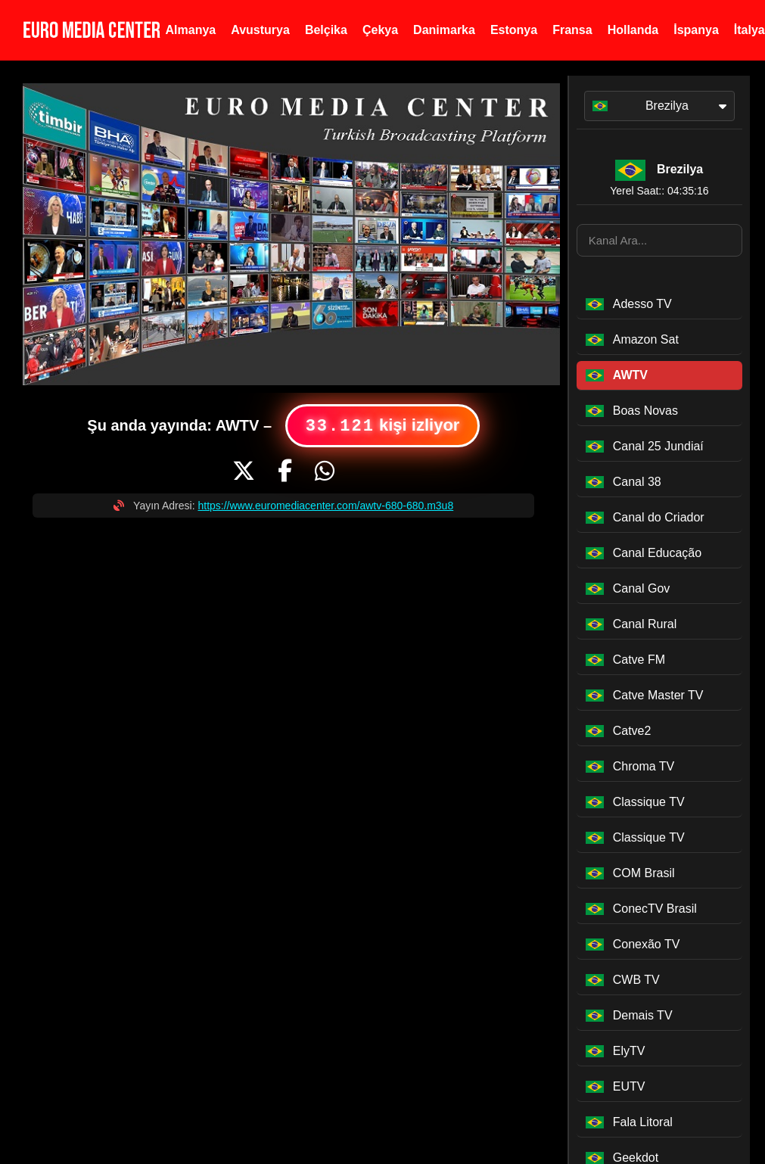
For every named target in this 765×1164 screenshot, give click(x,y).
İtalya (749, 29)
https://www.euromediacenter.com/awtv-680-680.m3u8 (325, 506)
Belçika (326, 29)
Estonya (513, 29)
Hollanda (633, 29)
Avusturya (260, 29)
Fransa (572, 29)
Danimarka (444, 29)
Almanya (191, 29)
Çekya (380, 29)
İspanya (696, 29)
